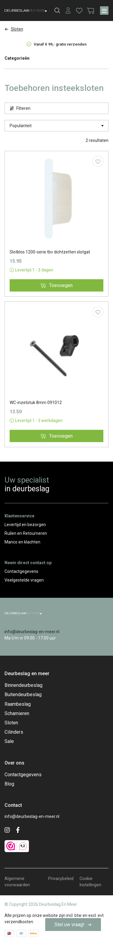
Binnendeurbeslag (23, 685)
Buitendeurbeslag (23, 694)
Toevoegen (57, 285)
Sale (9, 741)
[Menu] (104, 10)
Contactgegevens (21, 571)
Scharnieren (17, 713)
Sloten (11, 723)
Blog (9, 784)
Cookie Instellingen (90, 881)
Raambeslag (18, 704)
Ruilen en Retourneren (26, 533)
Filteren (20, 108)
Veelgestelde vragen (24, 580)
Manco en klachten (22, 542)
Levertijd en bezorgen (25, 524)
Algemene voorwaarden (17, 881)
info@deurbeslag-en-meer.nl (32, 631)
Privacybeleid (61, 878)
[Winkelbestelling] (56, 125)
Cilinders (14, 732)
